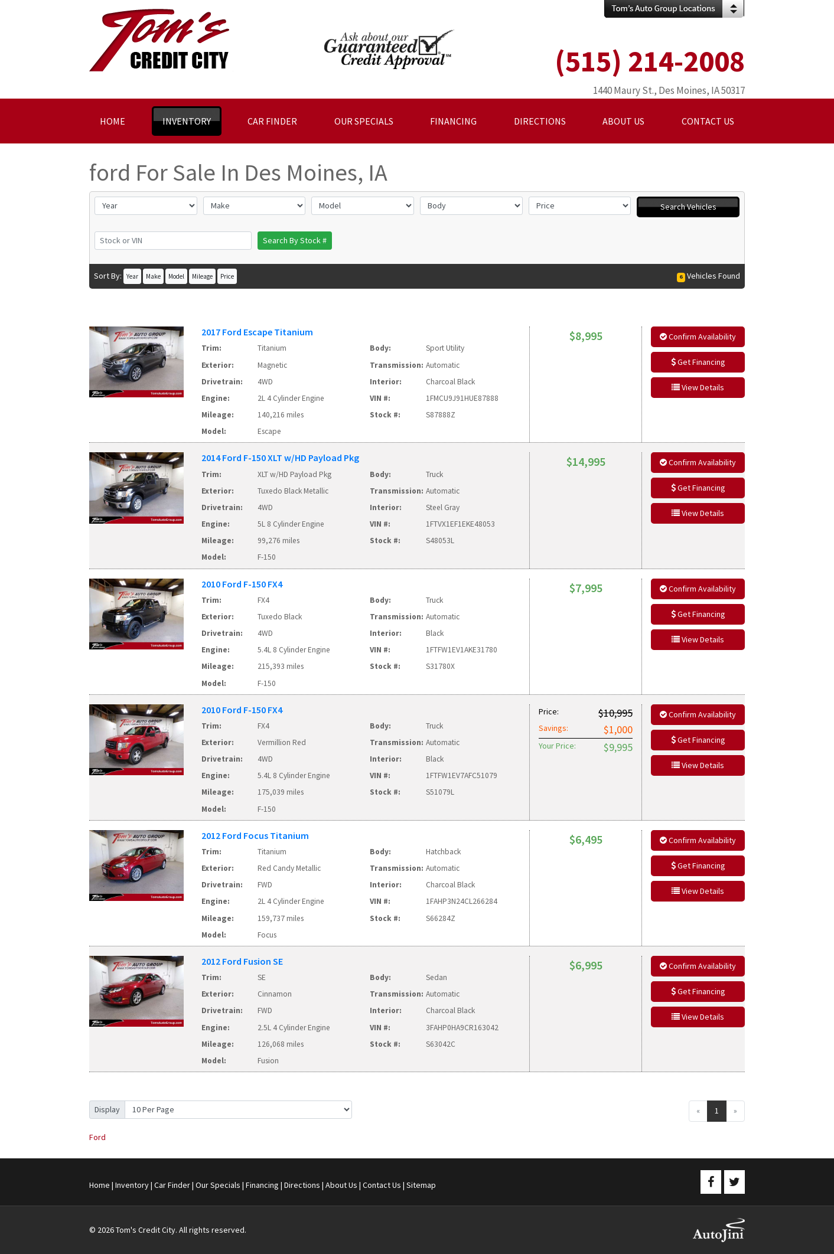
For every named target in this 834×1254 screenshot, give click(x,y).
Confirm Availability (698, 336)
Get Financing (698, 362)
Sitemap (421, 1185)
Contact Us (382, 1185)
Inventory (132, 1185)
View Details (698, 387)
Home (99, 1185)
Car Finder (172, 1185)
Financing (262, 1185)
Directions (302, 1185)
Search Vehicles (688, 206)
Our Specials (218, 1185)
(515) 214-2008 (650, 61)
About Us (341, 1185)
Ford (97, 1137)
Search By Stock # (295, 240)
